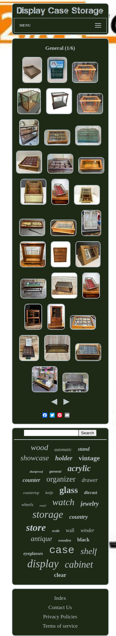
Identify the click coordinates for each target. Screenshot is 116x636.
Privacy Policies (60, 617)
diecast (90, 492)
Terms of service (60, 626)
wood (39, 447)
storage (47, 514)
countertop (31, 493)
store (36, 527)
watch (63, 502)
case (62, 550)
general (55, 471)
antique (41, 539)
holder (63, 458)
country (78, 517)
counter (31, 480)
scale (56, 531)
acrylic (79, 468)
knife (49, 492)
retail (43, 505)
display (42, 564)
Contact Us (60, 607)
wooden (64, 540)
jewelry (90, 503)
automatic (63, 449)
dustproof (36, 471)
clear (60, 575)
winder (87, 530)
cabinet (79, 564)
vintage (89, 458)
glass (68, 490)
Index (60, 598)
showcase (34, 458)
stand (84, 449)
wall (70, 530)
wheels (27, 504)
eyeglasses (33, 553)
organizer (60, 479)
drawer (90, 480)
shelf (89, 551)
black (83, 540)
